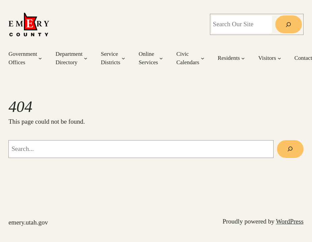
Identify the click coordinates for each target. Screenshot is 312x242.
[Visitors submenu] (279, 58)
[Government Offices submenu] (40, 58)
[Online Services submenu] (161, 58)
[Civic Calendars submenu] (202, 58)
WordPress (290, 221)
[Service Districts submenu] (123, 58)
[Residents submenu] (243, 58)
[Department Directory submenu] (85, 58)
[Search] (288, 24)
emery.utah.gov (28, 222)
